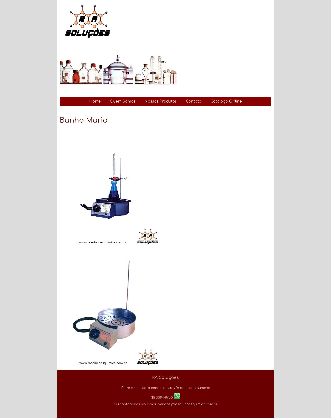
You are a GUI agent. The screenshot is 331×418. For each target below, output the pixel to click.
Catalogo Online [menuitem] (226, 101)
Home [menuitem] (95, 101)
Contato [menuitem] (193, 101)
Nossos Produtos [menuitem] (161, 101)
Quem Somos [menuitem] (122, 101)
